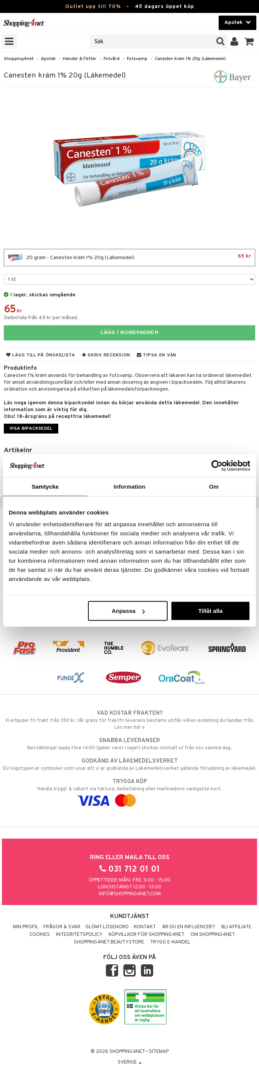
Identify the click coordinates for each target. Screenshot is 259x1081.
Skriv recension (106, 355)
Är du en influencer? (188, 927)
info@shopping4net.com (130, 894)
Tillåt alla (210, 611)
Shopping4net (19, 59)
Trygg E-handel (170, 942)
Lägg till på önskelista (40, 355)
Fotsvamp (137, 59)
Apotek (48, 59)
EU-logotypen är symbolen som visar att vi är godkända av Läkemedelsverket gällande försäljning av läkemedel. (129, 764)
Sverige (130, 1062)
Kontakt (145, 927)
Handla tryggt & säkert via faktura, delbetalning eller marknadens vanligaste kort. (129, 791)
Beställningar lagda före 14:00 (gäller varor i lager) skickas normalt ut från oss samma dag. (129, 744)
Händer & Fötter (79, 59)
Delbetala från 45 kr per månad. (41, 318)
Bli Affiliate (236, 927)
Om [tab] (214, 486)
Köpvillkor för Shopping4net (146, 935)
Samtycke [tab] (45, 486)
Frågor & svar (61, 927)
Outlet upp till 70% (93, 6)
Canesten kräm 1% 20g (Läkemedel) (190, 59)
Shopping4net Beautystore (109, 942)
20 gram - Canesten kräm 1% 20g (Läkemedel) (129, 257)
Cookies (39, 935)
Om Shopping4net (212, 935)
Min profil (25, 927)
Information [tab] (129, 486)
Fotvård (112, 59)
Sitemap (159, 1052)
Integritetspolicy (79, 935)
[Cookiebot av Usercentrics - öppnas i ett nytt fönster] (217, 465)
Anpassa (128, 611)
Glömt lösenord (107, 927)
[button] (249, 42)
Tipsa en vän (156, 355)
